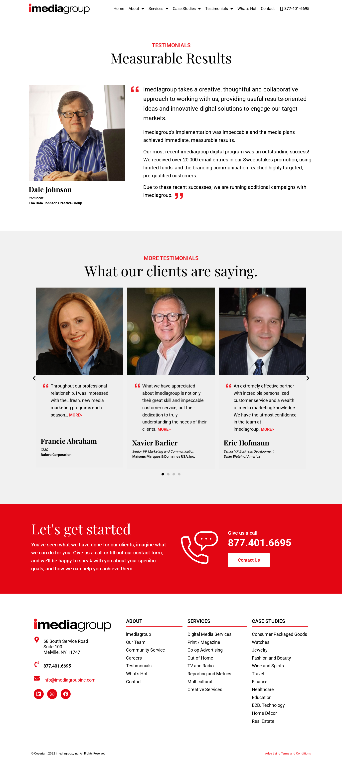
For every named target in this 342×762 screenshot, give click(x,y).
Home (119, 8)
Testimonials (219, 9)
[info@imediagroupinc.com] (37, 678)
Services (158, 9)
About (136, 9)
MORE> (75, 415)
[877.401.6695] (37, 664)
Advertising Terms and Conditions (288, 753)
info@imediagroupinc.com (69, 680)
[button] (34, 378)
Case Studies (187, 9)
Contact (268, 8)
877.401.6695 (259, 543)
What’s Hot (246, 8)
